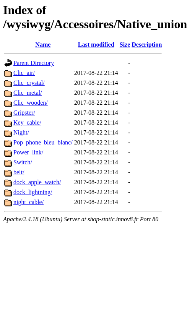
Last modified (96, 44)
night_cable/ (28, 202)
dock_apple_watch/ (37, 182)
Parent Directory (33, 63)
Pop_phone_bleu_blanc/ (43, 142)
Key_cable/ (27, 122)
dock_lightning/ (32, 192)
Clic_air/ (24, 73)
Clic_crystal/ (29, 82)
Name (42, 44)
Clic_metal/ (27, 92)
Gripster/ (24, 112)
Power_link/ (28, 152)
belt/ (18, 172)
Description (147, 44)
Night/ (21, 132)
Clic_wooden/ (30, 102)
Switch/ (22, 162)
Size (125, 44)
